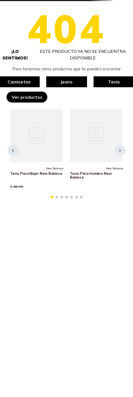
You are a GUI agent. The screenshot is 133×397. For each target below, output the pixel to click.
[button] (52, 197)
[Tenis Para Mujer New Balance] (36, 150)
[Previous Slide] (13, 150)
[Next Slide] (120, 150)
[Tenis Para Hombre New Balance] (96, 150)
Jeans (66, 82)
